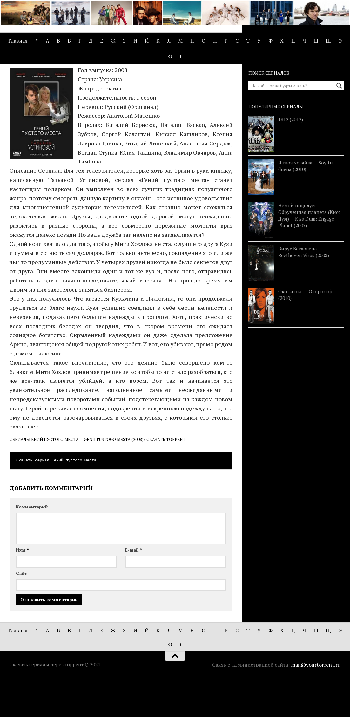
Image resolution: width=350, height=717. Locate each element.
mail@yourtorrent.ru (315, 703)
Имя (22, 589)
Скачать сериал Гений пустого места (56, 499)
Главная (18, 40)
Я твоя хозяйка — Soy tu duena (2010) (305, 204)
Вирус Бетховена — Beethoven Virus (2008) (303, 290)
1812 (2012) (290, 158)
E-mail (133, 589)
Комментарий (32, 546)
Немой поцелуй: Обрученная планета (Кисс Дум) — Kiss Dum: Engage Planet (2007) (309, 254)
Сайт (21, 612)
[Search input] (293, 124)
